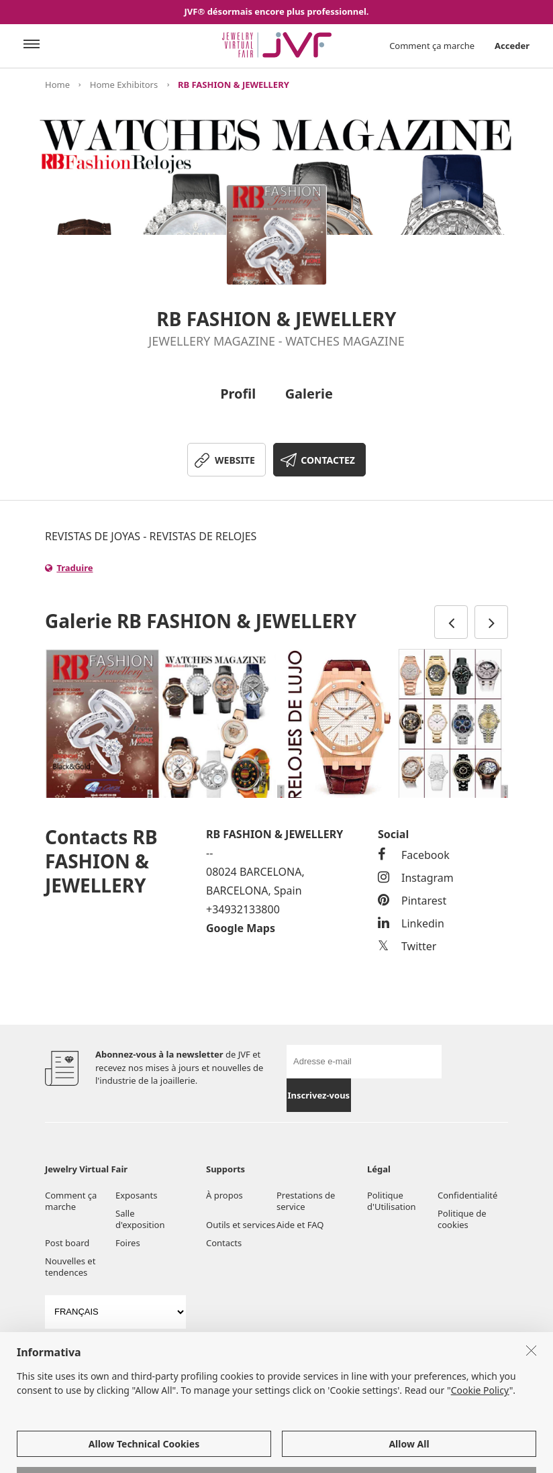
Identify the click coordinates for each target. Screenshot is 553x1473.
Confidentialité (467, 1195)
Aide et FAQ (299, 1225)
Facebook (414, 855)
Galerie (309, 394)
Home (57, 85)
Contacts (224, 1243)
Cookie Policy (480, 1447)
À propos (224, 1195)
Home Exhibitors (124, 85)
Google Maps (240, 928)
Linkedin (411, 923)
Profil (238, 394)
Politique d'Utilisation (391, 1201)
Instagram (416, 877)
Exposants (136, 1195)
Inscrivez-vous (319, 1095)
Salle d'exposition (139, 1219)
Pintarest (412, 900)
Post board (67, 1243)
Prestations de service (305, 1201)
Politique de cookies (462, 1219)
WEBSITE (235, 460)
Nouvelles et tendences (70, 1266)
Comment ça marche (431, 46)
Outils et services (240, 1225)
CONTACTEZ (328, 460)
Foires (127, 1243)
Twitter (407, 946)
